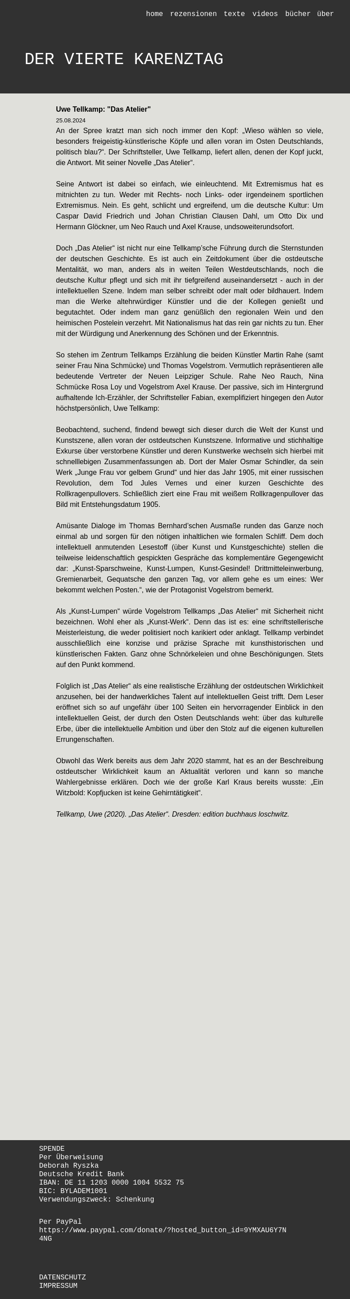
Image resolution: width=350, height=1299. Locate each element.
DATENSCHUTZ (62, 1278)
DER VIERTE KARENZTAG (123, 59)
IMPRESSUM (58, 1286)
